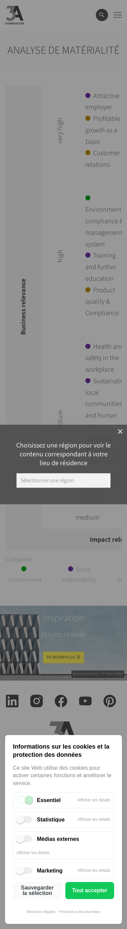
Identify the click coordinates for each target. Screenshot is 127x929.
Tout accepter (89, 890)
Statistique (51, 819)
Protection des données (79, 912)
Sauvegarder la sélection (37, 890)
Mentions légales (41, 912)
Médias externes (58, 839)
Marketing (50, 871)
